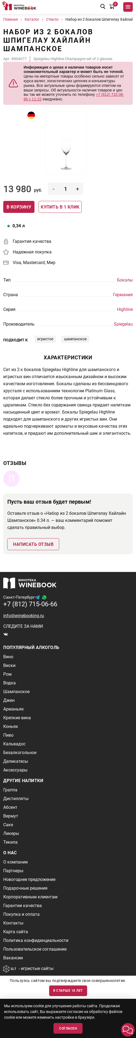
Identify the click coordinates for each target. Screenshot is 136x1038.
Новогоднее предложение (29, 879)
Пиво (8, 735)
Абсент (10, 807)
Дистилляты (16, 798)
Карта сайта (15, 931)
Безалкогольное (19, 752)
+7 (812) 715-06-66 (30, 604)
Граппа (10, 789)
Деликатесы (15, 761)
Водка (9, 682)
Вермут (10, 816)
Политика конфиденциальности (35, 940)
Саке (8, 824)
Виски (9, 665)
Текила (10, 842)
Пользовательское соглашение (35, 949)
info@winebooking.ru (23, 615)
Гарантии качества (22, 905)
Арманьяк (13, 709)
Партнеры (13, 870)
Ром (7, 674)
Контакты (13, 923)
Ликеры (11, 833)
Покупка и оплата (21, 914)
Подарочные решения (25, 888)
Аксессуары (15, 770)
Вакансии (13, 957)
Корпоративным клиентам (30, 896)
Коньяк (10, 726)
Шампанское (16, 691)
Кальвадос (14, 743)
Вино (8, 656)
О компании (15, 862)
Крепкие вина (17, 717)
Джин (9, 700)
